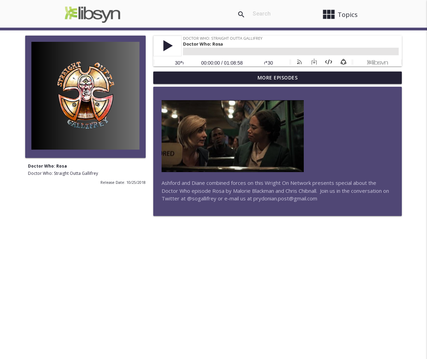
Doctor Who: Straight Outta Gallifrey (63, 173)
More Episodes (278, 77)
